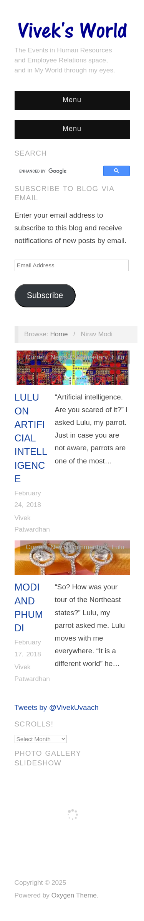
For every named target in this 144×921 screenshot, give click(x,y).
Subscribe (45, 295)
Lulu (118, 357)
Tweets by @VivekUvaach (57, 707)
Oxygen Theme (74, 895)
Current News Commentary (66, 357)
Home (59, 334)
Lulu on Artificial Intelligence (31, 438)
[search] (60, 171)
